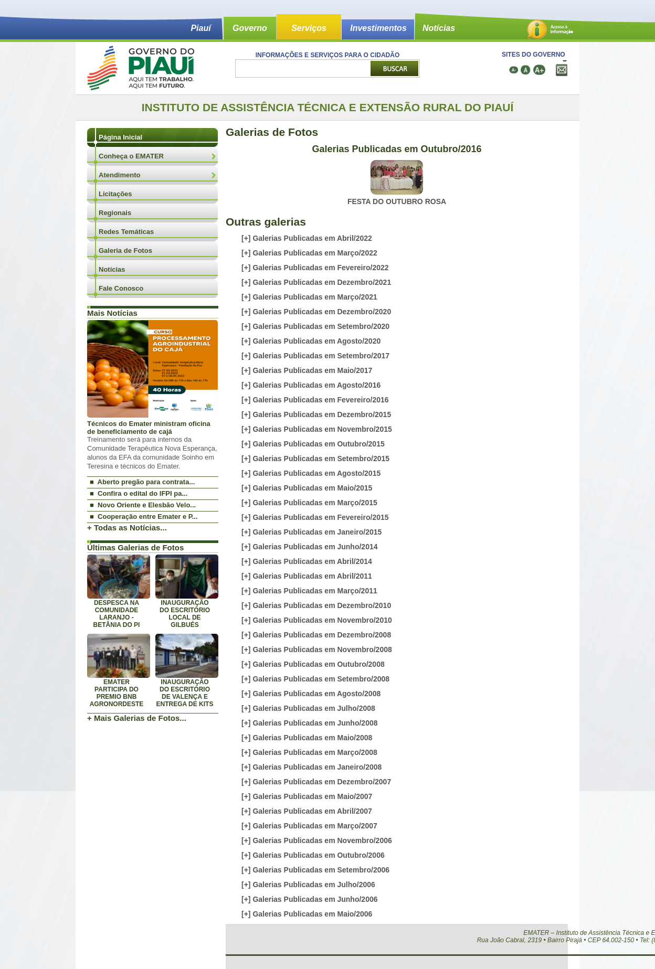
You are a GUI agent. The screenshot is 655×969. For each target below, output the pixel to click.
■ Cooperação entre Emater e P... (144, 516)
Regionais (115, 213)
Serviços (308, 28)
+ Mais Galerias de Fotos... (136, 718)
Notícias (438, 28)
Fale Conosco (121, 288)
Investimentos (378, 28)
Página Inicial (120, 137)
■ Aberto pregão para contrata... (142, 482)
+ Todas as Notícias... (127, 527)
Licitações (115, 194)
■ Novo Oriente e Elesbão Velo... (143, 505)
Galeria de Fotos (125, 250)
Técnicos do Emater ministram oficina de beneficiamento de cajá (148, 427)
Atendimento (119, 175)
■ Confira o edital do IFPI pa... (138, 493)
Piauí (200, 28)
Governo (250, 28)
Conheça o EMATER (131, 156)
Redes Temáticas (126, 232)
